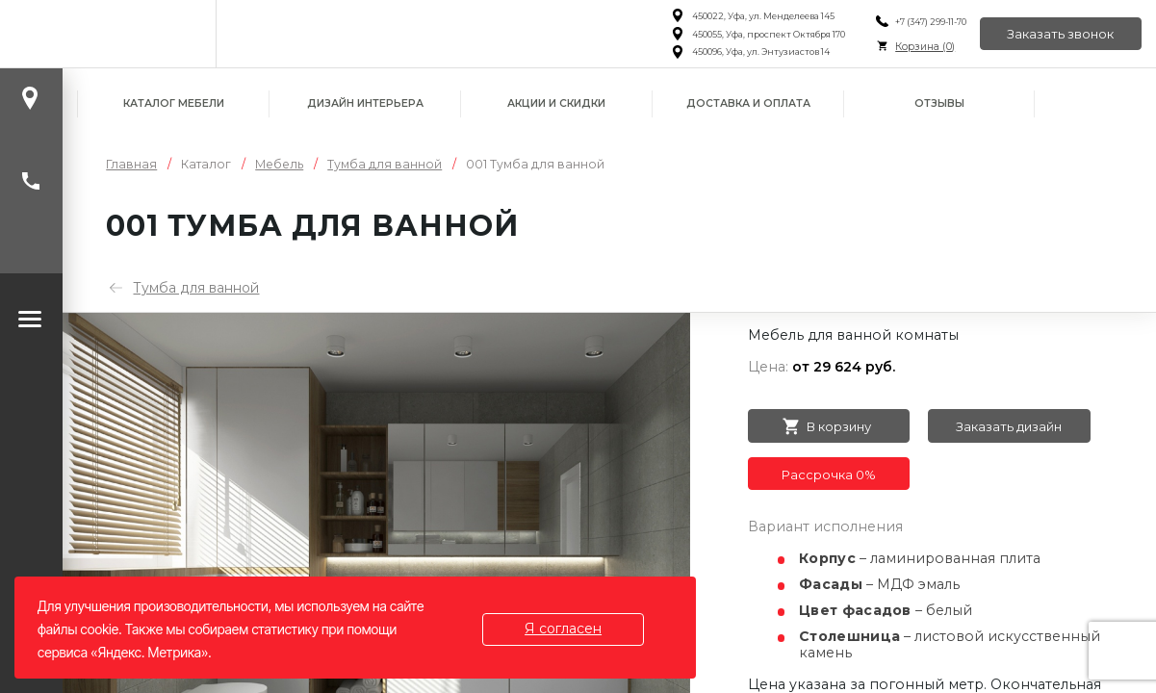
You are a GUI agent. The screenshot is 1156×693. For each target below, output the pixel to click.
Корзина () (923, 46)
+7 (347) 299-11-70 (928, 21)
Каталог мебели (173, 103)
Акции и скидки (556, 103)
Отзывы (939, 103)
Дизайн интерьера (365, 103)
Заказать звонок (1060, 33)
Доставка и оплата (748, 103)
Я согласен (564, 628)
